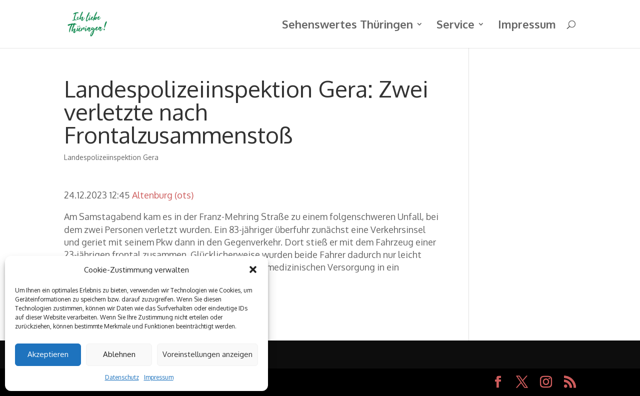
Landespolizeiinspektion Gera (111, 157)
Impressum (159, 377)
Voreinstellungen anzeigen (207, 354)
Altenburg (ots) (163, 195)
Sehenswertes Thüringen (347, 25)
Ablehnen (119, 354)
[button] (253, 269)
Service (455, 25)
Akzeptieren (48, 354)
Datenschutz (122, 377)
